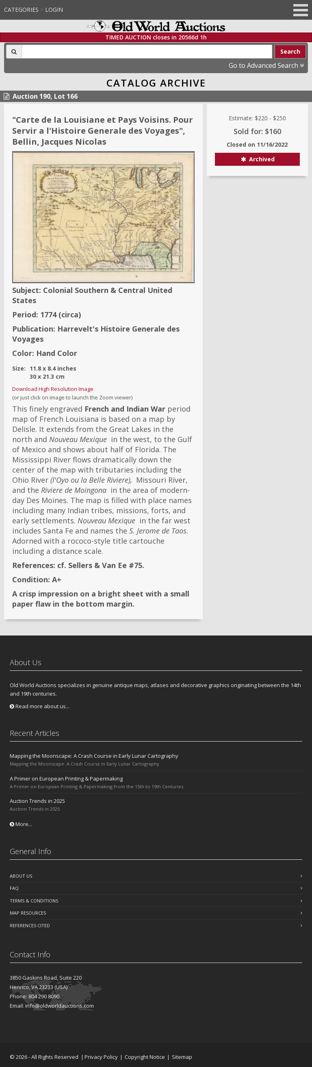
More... (21, 824)
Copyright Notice (145, 1056)
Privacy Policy (101, 1056)
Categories (21, 9)
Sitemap (182, 1056)
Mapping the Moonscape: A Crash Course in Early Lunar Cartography (94, 755)
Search (290, 51)
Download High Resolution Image (52, 389)
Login (54, 9)
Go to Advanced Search (266, 65)
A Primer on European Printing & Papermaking (66, 778)
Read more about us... (39, 706)
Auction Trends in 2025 (37, 801)
